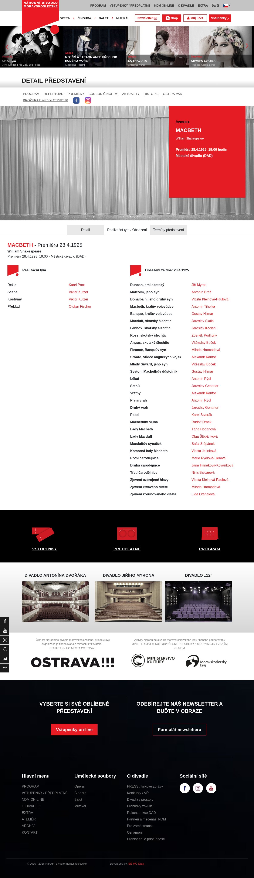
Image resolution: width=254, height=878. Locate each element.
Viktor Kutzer (78, 292)
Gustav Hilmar (202, 314)
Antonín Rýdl (201, 379)
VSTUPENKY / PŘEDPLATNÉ (45, 793)
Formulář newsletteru (179, 729)
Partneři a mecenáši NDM (146, 819)
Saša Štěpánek (203, 443)
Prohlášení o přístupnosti (146, 839)
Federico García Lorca (203, 64)
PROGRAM (31, 94)
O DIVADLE (31, 806)
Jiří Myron (199, 285)
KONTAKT (30, 832)
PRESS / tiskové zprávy (145, 786)
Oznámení (135, 832)
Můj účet (195, 18)
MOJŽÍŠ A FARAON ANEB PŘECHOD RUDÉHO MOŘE (91, 58)
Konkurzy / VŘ (138, 793)
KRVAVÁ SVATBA (203, 60)
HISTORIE (151, 94)
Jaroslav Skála (203, 321)
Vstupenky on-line (74, 729)
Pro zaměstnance (140, 826)
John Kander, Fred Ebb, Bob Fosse (21, 64)
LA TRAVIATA (137, 60)
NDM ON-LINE (33, 799)
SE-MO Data (136, 863)
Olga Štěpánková (205, 436)
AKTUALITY (130, 94)
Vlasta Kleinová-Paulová (210, 299)
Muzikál (80, 806)
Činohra (80, 793)
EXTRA (27, 813)
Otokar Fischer (80, 306)
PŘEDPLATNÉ (127, 549)
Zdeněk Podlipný (204, 335)
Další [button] (215, 5)
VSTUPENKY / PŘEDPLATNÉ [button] (130, 5)
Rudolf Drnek (201, 422)
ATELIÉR (29, 819)
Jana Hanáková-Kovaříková (212, 465)
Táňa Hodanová (204, 429)
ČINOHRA (84, 18)
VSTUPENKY (44, 549)
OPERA (65, 18)
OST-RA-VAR (172, 94)
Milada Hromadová (206, 350)
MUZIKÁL (122, 18)
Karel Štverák (202, 415)
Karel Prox (77, 285)
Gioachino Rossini (75, 64)
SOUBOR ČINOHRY (103, 94)
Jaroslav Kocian (204, 328)
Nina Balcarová (203, 472)
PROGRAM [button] (98, 5)
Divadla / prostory (140, 799)
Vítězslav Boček (204, 342)
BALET (103, 18)
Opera (79, 786)
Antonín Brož (201, 292)
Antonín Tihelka (203, 306)
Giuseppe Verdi (136, 64)
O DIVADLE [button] (186, 5)
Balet (78, 799)
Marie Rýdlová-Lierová (209, 458)
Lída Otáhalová (203, 494)
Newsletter (147, 18)
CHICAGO (9, 60)
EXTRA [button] (203, 5)
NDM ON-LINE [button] (164, 5)
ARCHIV (28, 826)
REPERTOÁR (54, 94)
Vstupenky (220, 18)
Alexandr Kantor (204, 357)
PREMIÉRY (76, 94)
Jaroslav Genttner (205, 386)
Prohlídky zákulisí (140, 806)
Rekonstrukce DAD (141, 813)
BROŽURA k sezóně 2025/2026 (45, 100)
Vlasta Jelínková (204, 451)
